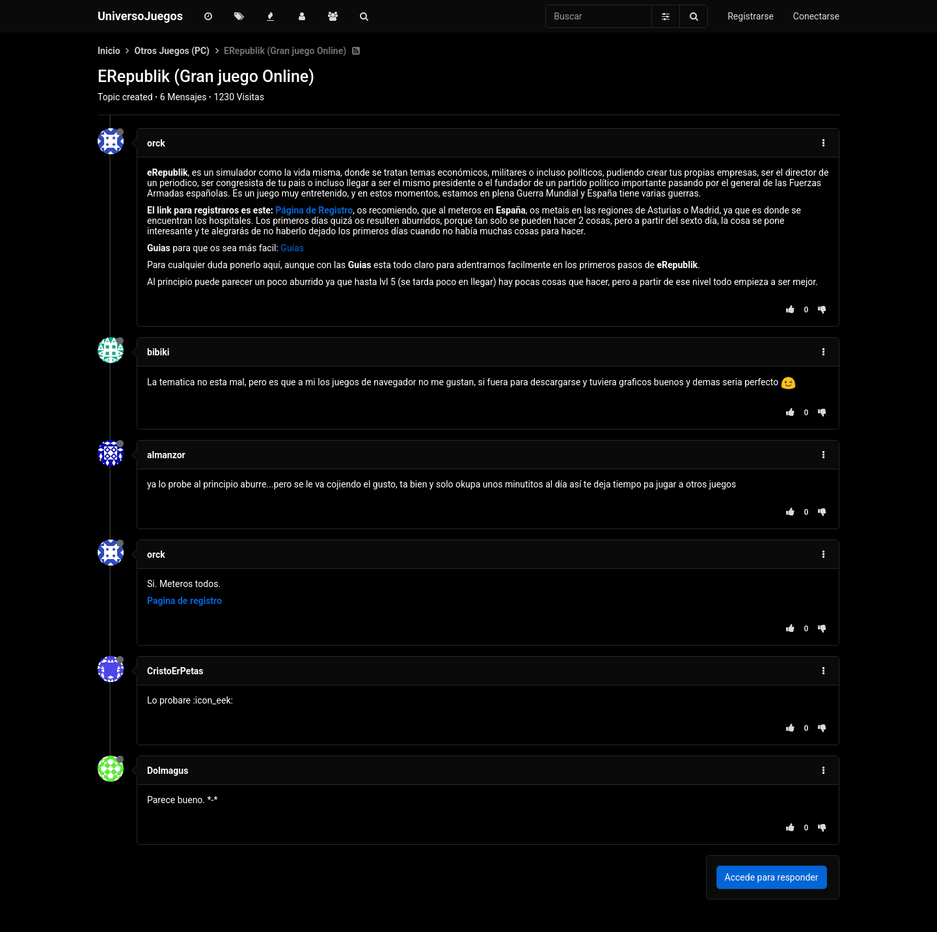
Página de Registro (314, 210)
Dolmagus (167, 770)
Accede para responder (772, 877)
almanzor (166, 455)
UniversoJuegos (140, 16)
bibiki (158, 352)
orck (156, 143)
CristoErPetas (175, 671)
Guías (292, 248)
